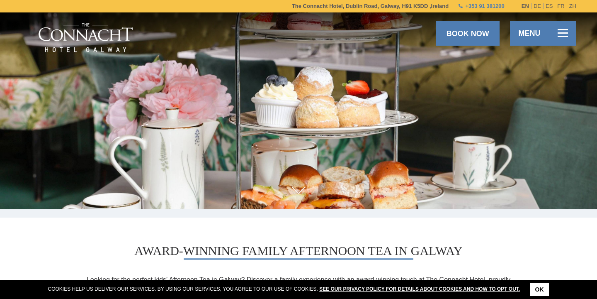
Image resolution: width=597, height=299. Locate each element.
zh (572, 6)
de (537, 6)
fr (560, 6)
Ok (539, 289)
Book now (468, 33)
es (549, 6)
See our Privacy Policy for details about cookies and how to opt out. (419, 289)
